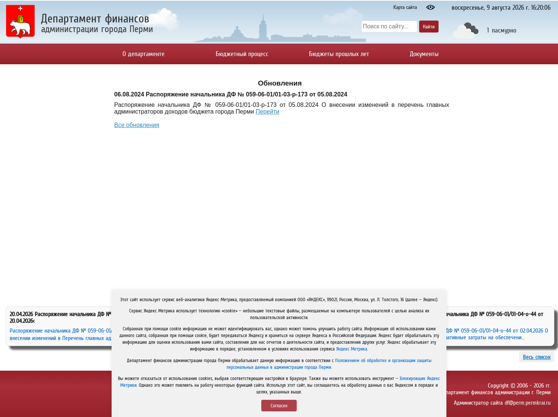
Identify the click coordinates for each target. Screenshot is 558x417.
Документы (424, 54)
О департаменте (143, 54)
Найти (429, 27)
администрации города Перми (97, 28)
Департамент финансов (95, 18)
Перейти (267, 111)
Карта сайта (405, 7)
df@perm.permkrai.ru (528, 402)
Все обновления (136, 125)
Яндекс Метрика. (352, 349)
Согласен (279, 405)
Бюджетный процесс (242, 54)
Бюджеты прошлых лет (339, 54)
